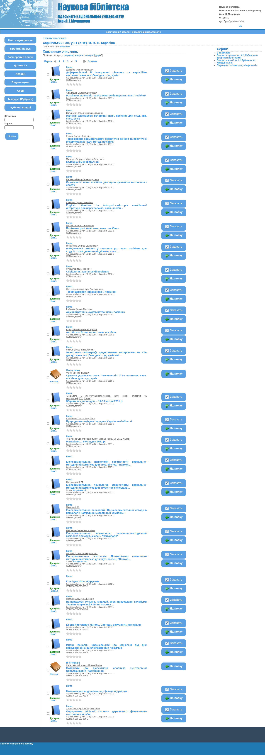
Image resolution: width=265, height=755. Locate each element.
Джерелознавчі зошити (229, 58)
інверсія (79, 55)
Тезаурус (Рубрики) (20, 99)
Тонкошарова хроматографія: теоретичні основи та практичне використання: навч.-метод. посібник (106, 140)
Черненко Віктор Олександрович (82, 179)
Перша (48, 61)
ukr (240, 26)
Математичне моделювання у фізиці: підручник (96, 691)
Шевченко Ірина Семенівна (79, 202)
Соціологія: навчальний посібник (87, 271)
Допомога (20, 65)
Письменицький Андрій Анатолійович (84, 289)
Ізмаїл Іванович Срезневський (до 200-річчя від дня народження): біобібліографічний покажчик (106, 646)
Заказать (174, 71)
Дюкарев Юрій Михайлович (80, 70)
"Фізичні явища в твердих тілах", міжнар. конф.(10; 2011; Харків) (98, 439)
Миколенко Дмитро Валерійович (82, 246)
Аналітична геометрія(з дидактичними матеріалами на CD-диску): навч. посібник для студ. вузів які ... (106, 354)
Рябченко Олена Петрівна (79, 309)
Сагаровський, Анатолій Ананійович (84, 665)
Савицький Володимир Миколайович (84, 113)
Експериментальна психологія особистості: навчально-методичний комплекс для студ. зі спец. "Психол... (106, 463)
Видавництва (20, 82)
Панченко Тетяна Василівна (80, 225)
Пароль (8, 123)
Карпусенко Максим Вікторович (82, 329)
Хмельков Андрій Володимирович (83, 708)
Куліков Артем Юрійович (78, 136)
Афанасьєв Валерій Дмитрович (82, 93)
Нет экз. (54, 381)
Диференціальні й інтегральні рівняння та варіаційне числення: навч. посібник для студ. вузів (106, 74)
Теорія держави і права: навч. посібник (91, 291)
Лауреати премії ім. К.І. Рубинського (236, 60)
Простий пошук (20, 48)
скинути (89, 55)
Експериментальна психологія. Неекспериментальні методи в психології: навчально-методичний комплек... (106, 511)
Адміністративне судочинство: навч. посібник (95, 312)
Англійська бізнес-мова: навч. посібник (91, 332)
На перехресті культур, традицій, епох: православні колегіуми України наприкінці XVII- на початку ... (106, 603)
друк (97, 55)
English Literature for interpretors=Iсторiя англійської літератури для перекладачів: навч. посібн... (106, 207)
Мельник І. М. (73, 507)
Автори (20, 73)
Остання (93, 61)
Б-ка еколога (223, 53)
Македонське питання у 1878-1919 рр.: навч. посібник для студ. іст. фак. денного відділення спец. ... (106, 250)
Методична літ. (80, 490)
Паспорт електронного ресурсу (16, 743)
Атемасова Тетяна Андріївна (80, 418)
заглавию (65, 46)
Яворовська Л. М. (75, 482)
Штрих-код (10, 116)
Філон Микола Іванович (77, 373)
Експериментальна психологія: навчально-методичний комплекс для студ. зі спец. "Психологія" (106, 534)
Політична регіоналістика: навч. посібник (92, 228)
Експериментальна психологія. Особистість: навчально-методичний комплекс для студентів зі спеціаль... (106, 486)
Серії (20, 90)
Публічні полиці (20, 107)
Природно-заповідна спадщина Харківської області (99, 421)
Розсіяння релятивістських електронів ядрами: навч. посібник (106, 95)
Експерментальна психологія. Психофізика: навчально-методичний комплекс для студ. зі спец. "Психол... (106, 558)
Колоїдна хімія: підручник (82, 161)
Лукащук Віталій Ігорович (78, 269)
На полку (174, 79)
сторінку (68, 55)
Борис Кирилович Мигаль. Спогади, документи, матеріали (103, 624)
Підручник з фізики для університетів (237, 65)
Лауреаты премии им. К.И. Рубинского (237, 55)
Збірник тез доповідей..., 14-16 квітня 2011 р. (94, 401)
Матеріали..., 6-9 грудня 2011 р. (86, 441)
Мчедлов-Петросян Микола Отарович (85, 159)
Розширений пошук (20, 57)
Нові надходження (20, 40)
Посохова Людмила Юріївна (80, 599)
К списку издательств (54, 38)
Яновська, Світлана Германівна (82, 553)
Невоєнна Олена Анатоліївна (80, 530)
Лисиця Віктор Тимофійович (80, 350)
